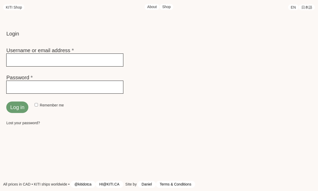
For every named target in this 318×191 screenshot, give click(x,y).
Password (29, 77)
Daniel (147, 184)
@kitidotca (83, 184)
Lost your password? (23, 123)
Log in (17, 107)
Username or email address (50, 50)
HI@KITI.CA (109, 184)
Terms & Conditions (175, 184)
